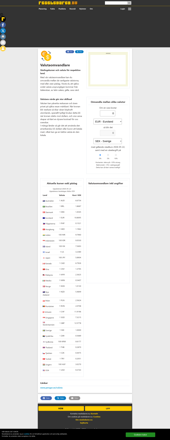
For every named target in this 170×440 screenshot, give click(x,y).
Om (91, 9)
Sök (129, 3)
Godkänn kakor (140, 435)
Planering (43, 9)
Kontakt (94, 413)
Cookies (96, 416)
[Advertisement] (85, 29)
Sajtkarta (84, 422)
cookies (27, 434)
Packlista (62, 9)
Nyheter (82, 9)
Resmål (73, 9)
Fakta (52, 9)
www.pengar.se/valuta (51, 387)
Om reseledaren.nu (84, 419)
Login (122, 9)
